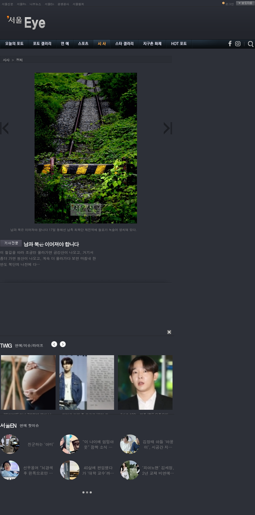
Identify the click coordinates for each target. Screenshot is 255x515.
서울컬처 (78, 4)
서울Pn (21, 4)
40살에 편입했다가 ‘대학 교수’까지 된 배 (98, 473)
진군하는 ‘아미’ (41, 444)
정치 (19, 59)
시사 (6, 59)
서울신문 (7, 4)
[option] (52, 381)
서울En (49, 4)
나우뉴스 (35, 4)
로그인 (229, 4)
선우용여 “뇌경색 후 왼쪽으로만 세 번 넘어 (38, 473)
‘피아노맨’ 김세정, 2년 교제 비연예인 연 (158, 473)
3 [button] (91, 492)
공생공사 (63, 4)
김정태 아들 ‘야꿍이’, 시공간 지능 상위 (158, 447)
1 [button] (83, 492)
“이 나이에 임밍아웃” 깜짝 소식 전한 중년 (98, 447)
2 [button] (87, 492)
